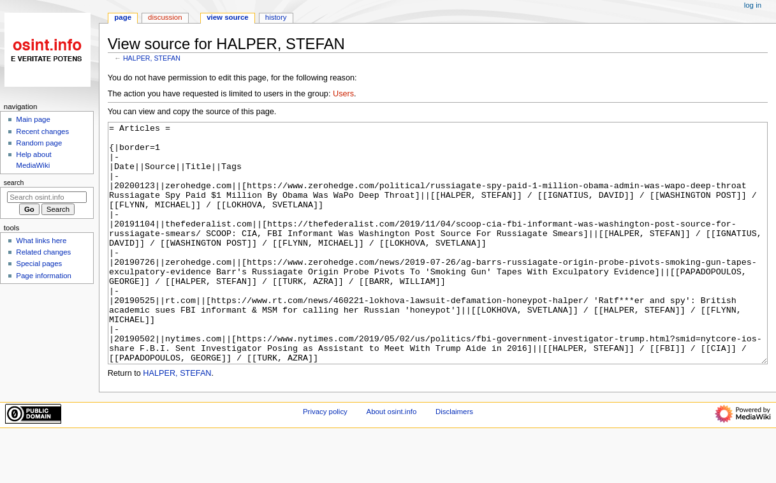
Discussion (165, 17)
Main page (33, 119)
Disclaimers (454, 459)
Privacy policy (325, 459)
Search (14, 182)
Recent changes (42, 131)
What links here (41, 240)
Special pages (39, 263)
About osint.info (392, 459)
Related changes (43, 252)
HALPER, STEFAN (151, 58)
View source (228, 17)
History (276, 17)
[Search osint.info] (47, 197)
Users (343, 93)
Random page (39, 143)
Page (122, 17)
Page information (43, 275)
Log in (752, 5)
